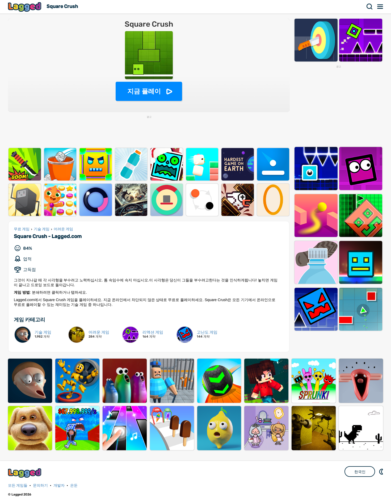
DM (381, 471)
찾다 (369, 6)
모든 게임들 (17, 485)
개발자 (59, 485)
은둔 (74, 485)
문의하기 (40, 485)
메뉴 (380, 6)
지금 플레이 (144, 91)
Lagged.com (25, 473)
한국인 (359, 472)
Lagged (25, 7)
